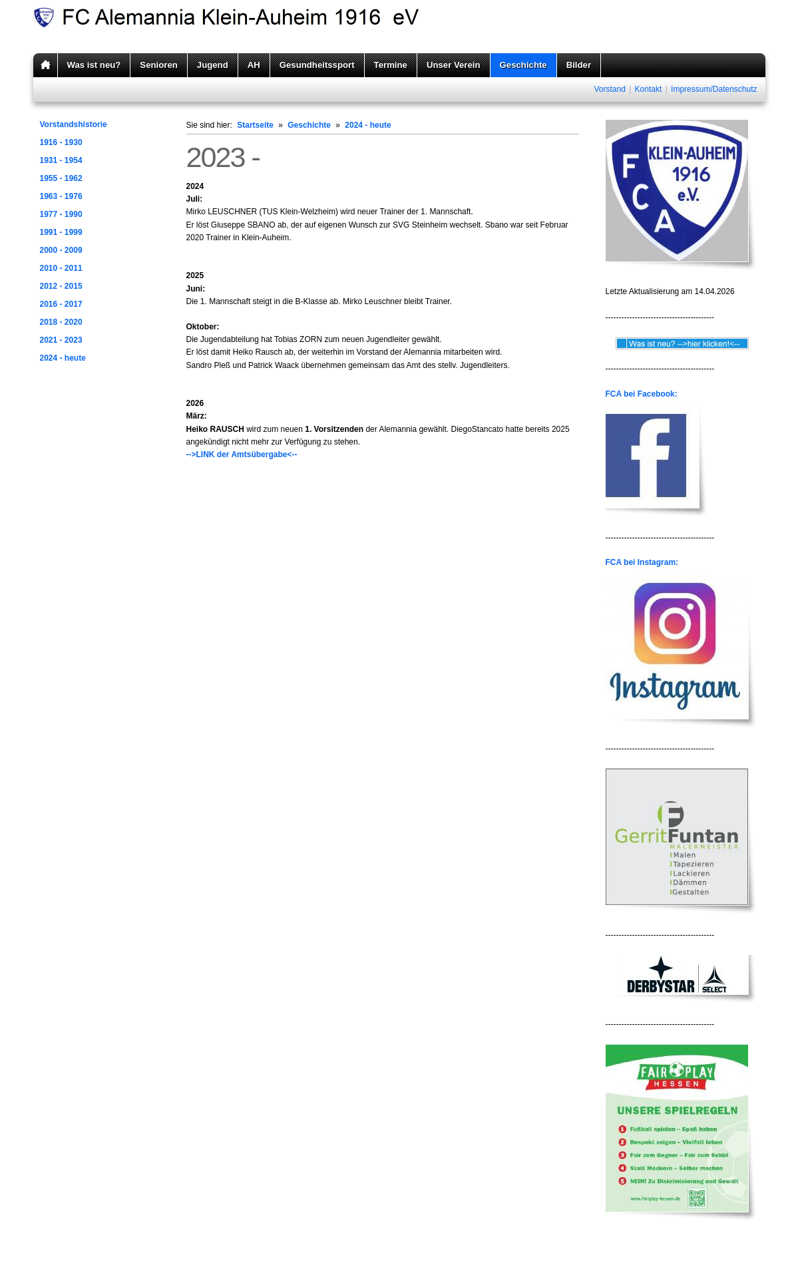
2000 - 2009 (61, 250)
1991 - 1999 (61, 232)
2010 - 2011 (61, 268)
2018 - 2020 (61, 322)
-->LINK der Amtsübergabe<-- (242, 454)
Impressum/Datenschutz (714, 89)
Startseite (255, 125)
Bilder (578, 65)
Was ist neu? (94, 65)
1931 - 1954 (61, 160)
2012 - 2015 (61, 286)
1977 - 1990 (61, 214)
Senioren (158, 65)
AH (254, 65)
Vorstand (609, 89)
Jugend (212, 65)
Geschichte (523, 65)
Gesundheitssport (317, 65)
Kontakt (648, 89)
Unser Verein (454, 65)
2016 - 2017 (61, 304)
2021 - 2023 (61, 340)
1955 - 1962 (61, 178)
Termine (390, 65)
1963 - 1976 (61, 196)
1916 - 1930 (61, 142)
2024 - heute (63, 358)
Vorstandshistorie (73, 124)
